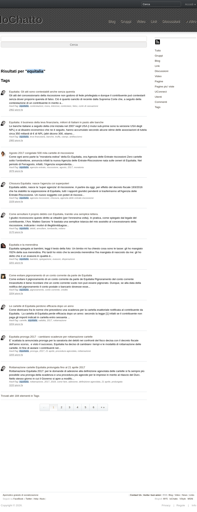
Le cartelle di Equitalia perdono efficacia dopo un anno (41, 306)
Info (192, 505)
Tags (157, 107)
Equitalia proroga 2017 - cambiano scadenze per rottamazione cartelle (51, 336)
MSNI (190, 499)
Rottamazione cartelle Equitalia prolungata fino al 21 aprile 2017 (47, 367)
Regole (181, 505)
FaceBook (18, 499)
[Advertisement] (74, 60)
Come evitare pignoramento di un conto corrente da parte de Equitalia (50, 275)
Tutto (158, 50)
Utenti (158, 96)
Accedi (189, 4)
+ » (102, 407)
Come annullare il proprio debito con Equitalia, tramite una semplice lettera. (53, 214)
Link (153, 21)
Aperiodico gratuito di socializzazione (20, 495)
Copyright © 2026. (12, 505)
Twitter (28, 499)
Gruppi (125, 21)
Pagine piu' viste (164, 86)
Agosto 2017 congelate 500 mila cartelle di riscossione (41, 152)
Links (191, 495)
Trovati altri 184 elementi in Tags (20, 395)
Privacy (167, 505)
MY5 (165, 499)
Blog (111, 21)
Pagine (159, 81)
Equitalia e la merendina (23, 244)
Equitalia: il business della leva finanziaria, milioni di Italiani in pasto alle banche (56, 122)
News (185, 495)
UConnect (161, 91)
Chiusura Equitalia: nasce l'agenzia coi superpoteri (39, 183)
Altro (192, 21)
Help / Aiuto (39, 499)
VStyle (182, 499)
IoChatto (174, 499)
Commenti (161, 101)
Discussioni (171, 21)
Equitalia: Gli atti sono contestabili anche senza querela (42, 91)
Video (140, 21)
